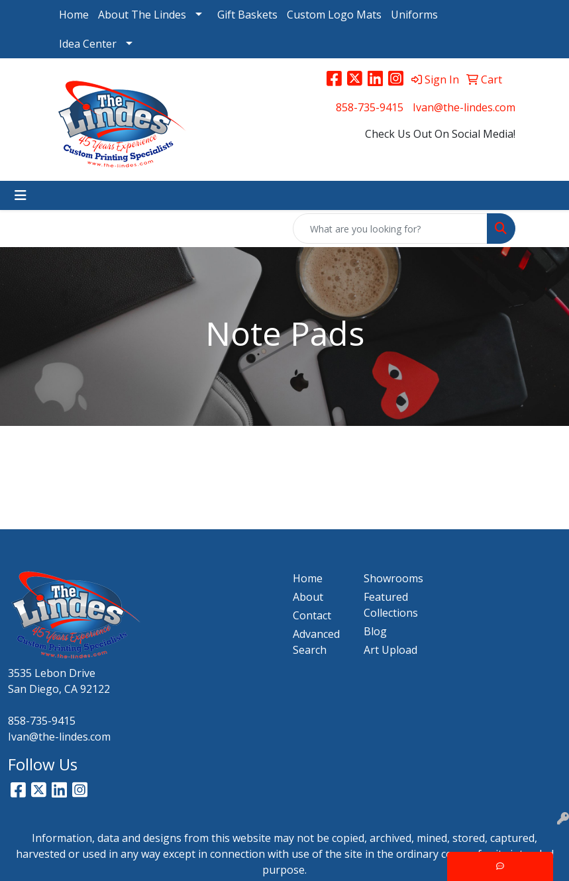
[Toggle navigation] (20, 195)
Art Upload (390, 650)
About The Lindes (142, 14)
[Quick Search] (390, 228)
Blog (375, 631)
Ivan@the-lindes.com (464, 107)
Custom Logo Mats (334, 14)
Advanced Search (316, 642)
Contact (312, 615)
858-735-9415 (369, 107)
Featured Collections (391, 605)
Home (74, 14)
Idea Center (88, 43)
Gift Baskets (247, 14)
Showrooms (391, 578)
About (308, 597)
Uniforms (414, 14)
